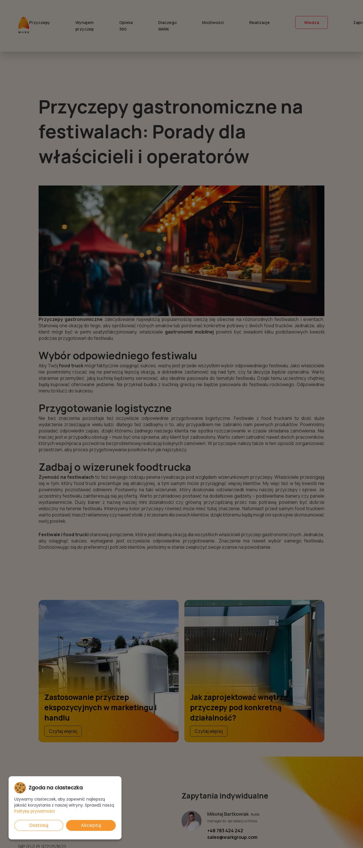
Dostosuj (38, 825)
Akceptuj (91, 825)
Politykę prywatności (34, 811)
